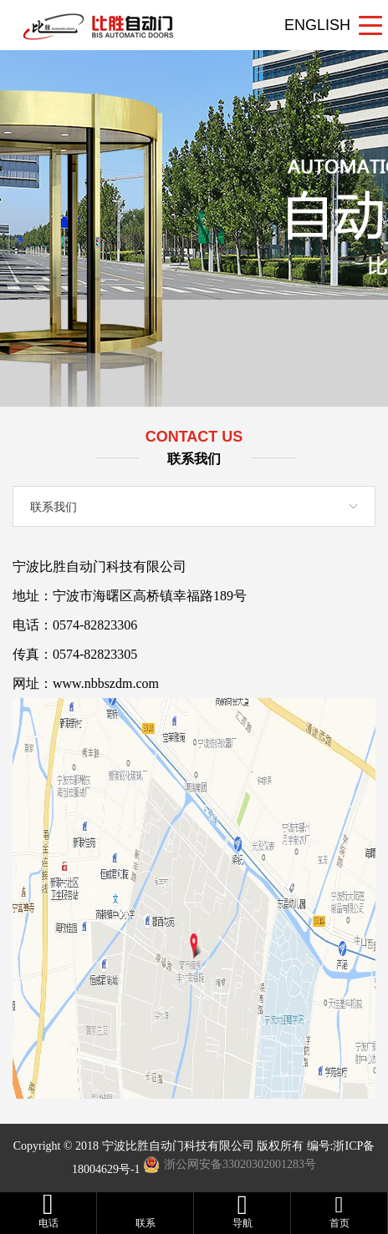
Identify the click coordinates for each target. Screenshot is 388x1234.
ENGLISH (317, 25)
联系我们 (53, 506)
